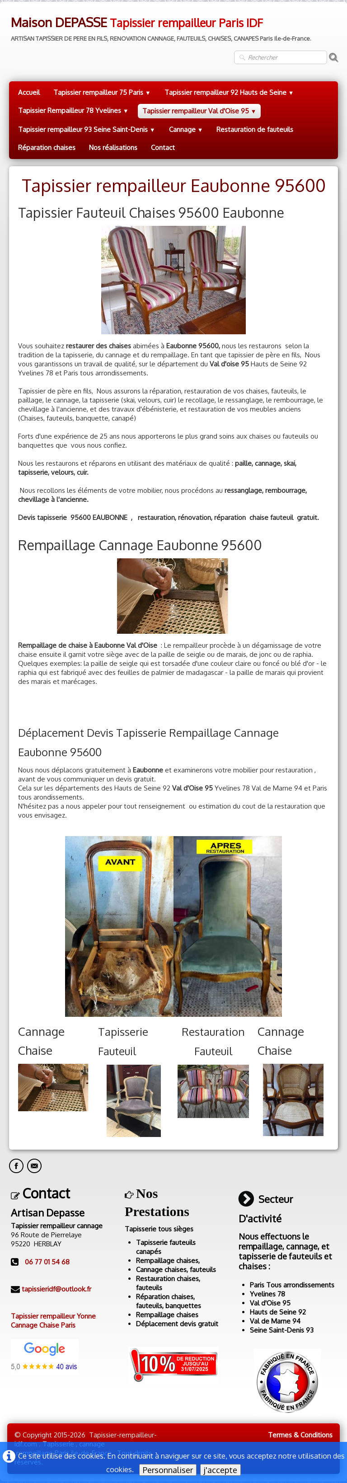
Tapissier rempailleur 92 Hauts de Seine (229, 92)
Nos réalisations (113, 147)
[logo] (160, 26)
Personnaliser (168, 1469)
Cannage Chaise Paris (43, 1325)
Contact (163, 147)
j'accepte (220, 1469)
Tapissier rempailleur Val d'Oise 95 (199, 111)
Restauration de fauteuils (254, 129)
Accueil (29, 92)
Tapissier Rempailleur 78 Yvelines (73, 110)
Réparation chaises (46, 147)
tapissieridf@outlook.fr (56, 1289)
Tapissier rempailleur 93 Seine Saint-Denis (86, 129)
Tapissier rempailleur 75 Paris (102, 92)
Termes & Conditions (300, 1435)
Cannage (186, 129)
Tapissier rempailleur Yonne (53, 1316)
